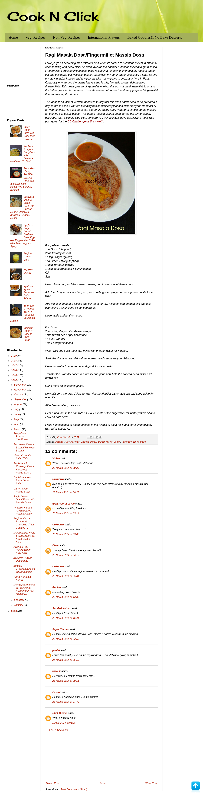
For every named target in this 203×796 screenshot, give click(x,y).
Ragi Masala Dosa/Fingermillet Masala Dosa (24, 499)
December (20, 384)
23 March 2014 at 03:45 (65, 534)
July (16, 409)
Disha (55, 545)
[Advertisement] (101, 757)
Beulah (56, 587)
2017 (14, 365)
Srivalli (56, 671)
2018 (14, 360)
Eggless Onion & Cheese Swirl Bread (28, 333)
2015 (14, 375)
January (19, 605)
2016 (14, 370)
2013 (14, 611)
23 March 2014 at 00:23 (65, 492)
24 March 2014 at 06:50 (65, 660)
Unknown (58, 479)
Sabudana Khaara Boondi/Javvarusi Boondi (24, 447)
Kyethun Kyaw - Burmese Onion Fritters (28, 292)
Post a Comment (58, 730)
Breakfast (59, 442)
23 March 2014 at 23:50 (65, 639)
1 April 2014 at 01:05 (64, 722)
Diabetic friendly (89, 442)
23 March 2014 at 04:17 (65, 555)
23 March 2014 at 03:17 (65, 513)
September (20, 399)
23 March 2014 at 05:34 (65, 576)
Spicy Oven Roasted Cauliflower (20, 436)
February (19, 600)
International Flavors (104, 37)
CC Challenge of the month (85, 121)
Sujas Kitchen (60, 629)
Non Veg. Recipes (66, 37)
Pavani (56, 692)
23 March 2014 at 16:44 (65, 618)
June (17, 414)
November (20, 389)
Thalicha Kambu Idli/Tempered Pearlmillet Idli (22, 510)
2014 (14, 380)
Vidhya (56, 458)
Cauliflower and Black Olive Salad (22, 480)
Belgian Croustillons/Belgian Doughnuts (24, 568)
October (19, 394)
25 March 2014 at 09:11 (65, 680)
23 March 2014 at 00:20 (65, 468)
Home (13, 37)
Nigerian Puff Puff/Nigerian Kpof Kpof (22, 549)
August (18, 404)
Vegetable (127, 442)
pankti (56, 650)
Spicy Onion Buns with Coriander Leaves (29, 133)
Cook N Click (52, 16)
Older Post (151, 783)
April (17, 424)
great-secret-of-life (63, 503)
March (18, 429)
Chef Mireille (59, 713)
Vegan (117, 442)
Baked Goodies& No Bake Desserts (154, 37)
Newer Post (52, 783)
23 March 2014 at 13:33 (65, 597)
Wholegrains (139, 442)
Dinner (101, 442)
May (17, 419)
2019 (14, 355)
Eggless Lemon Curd (28, 256)
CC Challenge (72, 442)
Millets (109, 442)
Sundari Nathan (61, 608)
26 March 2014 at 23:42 (65, 701)
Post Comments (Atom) (74, 789)
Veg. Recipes (35, 37)
